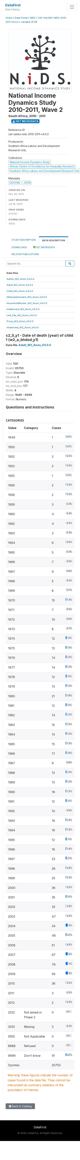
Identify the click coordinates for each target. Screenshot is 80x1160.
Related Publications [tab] (25, 254)
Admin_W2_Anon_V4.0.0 (20, 278)
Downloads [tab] (19, 247)
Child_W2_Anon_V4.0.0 (20, 291)
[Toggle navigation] (72, 7)
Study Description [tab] (24, 239)
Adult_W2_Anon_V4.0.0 (20, 284)
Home (9, 17)
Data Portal (21, 17)
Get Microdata (26, 121)
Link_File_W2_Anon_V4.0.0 (22, 315)
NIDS (33, 17)
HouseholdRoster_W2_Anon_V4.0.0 (27, 303)
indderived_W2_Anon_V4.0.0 (23, 309)
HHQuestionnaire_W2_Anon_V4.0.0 (27, 296)
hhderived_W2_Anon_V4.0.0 (23, 327)
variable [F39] (29, 22)
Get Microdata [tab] (44, 247)
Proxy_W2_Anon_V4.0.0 (20, 321)
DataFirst (13, 5)
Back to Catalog (20, 1106)
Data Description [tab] (53, 240)
